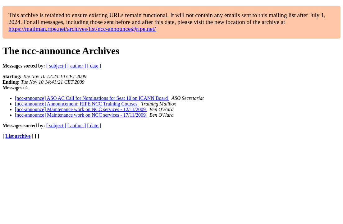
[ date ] (94, 65)
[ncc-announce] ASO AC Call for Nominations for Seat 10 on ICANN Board (92, 98)
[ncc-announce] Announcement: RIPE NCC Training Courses (77, 103)
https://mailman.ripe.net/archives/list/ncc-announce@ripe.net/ (82, 29)
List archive (17, 136)
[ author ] (76, 65)
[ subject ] (56, 65)
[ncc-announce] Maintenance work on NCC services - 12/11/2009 (81, 109)
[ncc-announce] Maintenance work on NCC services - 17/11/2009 (81, 115)
